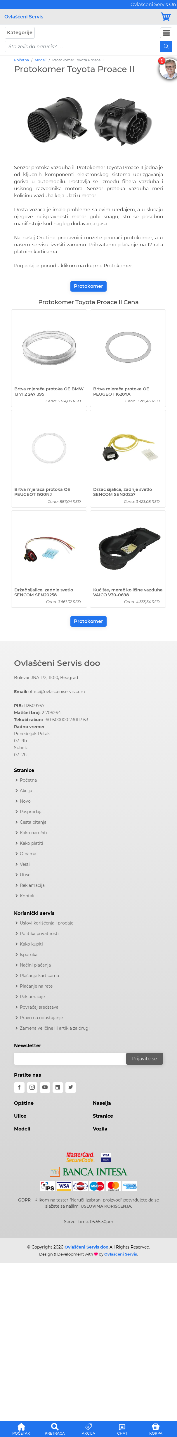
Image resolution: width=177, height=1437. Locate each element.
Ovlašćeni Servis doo (57, 663)
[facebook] (19, 1087)
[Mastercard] (81, 1156)
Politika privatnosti (39, 934)
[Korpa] (166, 17)
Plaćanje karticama (39, 976)
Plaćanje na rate (36, 986)
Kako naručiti (33, 833)
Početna (21, 60)
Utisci (26, 875)
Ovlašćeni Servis (23, 17)
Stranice (103, 1116)
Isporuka (28, 955)
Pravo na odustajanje (41, 1018)
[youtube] (45, 1087)
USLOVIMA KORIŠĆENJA (106, 1206)
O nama (28, 854)
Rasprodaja (31, 812)
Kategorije (19, 32)
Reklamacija (32, 885)
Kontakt (28, 896)
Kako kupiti (31, 944)
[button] (21, 1428)
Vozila (100, 1129)
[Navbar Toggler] (166, 32)
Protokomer (88, 286)
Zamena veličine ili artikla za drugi (55, 1028)
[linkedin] (58, 1087)
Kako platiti (31, 843)
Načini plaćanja (35, 965)
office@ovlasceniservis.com (56, 691)
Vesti (25, 864)
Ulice (20, 1116)
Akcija (26, 791)
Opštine (24, 1103)
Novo (25, 801)
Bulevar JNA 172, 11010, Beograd (46, 677)
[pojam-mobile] (82, 46)
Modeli (40, 60)
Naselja (102, 1103)
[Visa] (103, 1156)
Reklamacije (32, 997)
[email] (74, 1059)
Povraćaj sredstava (39, 1007)
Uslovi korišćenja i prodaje (46, 923)
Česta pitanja (33, 822)
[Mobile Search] (166, 46)
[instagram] (32, 1087)
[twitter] (70, 1087)
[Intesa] (88, 1170)
